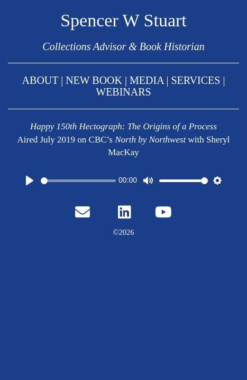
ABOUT (40, 80)
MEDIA (146, 80)
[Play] (29, 180)
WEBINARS (123, 92)
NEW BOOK (95, 80)
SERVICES (196, 80)
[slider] (78, 181)
